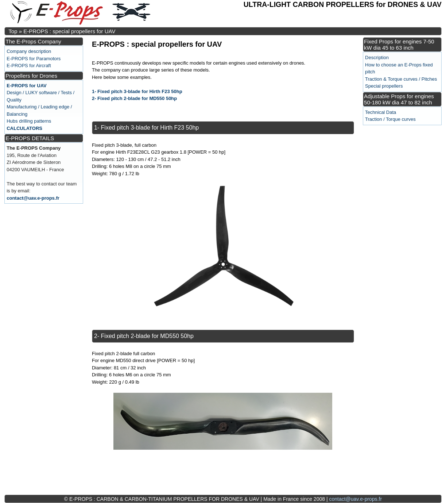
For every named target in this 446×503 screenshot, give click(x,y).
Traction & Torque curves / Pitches (401, 79)
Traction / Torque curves (390, 119)
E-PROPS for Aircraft (29, 65)
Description (377, 57)
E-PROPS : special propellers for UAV (69, 31)
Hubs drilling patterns (29, 121)
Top (12, 31)
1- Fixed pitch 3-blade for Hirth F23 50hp (137, 91)
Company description (29, 51)
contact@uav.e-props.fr (33, 198)
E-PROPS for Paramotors (34, 58)
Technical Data (380, 112)
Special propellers (384, 86)
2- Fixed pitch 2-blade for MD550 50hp (134, 98)
